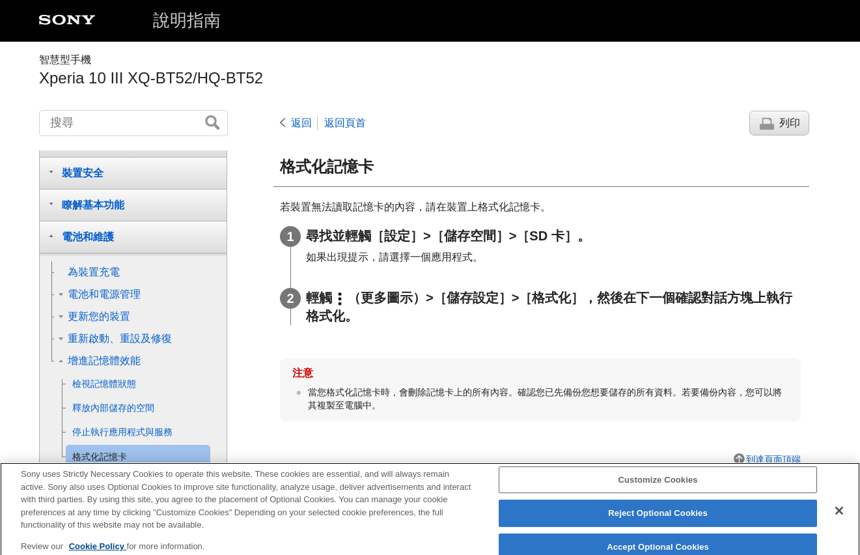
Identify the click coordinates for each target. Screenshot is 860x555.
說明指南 (187, 20)
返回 (301, 122)
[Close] (839, 517)
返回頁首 (345, 122)
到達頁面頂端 (773, 459)
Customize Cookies (658, 486)
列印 (789, 122)
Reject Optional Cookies (658, 520)
